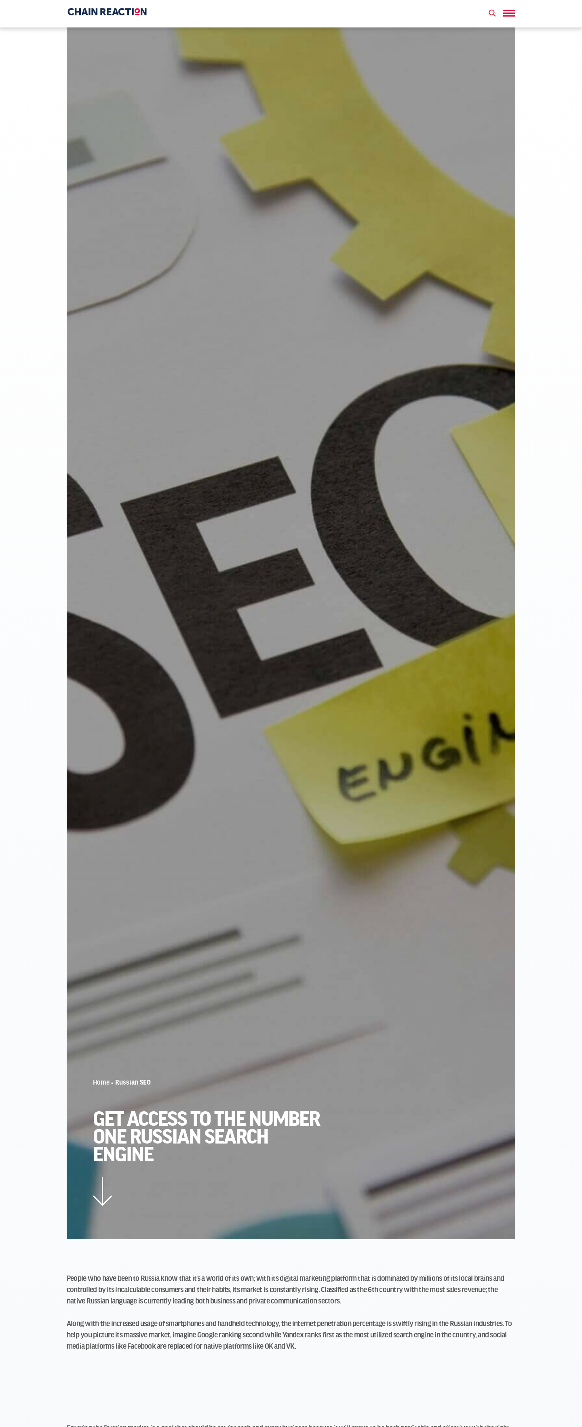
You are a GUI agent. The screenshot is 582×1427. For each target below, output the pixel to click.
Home (101, 1083)
